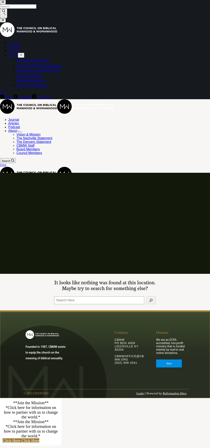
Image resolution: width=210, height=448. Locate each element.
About (13, 130)
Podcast (14, 127)
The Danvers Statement (33, 142)
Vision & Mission (28, 134)
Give (3, 165)
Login (140, 396)
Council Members (29, 153)
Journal (13, 119)
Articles (13, 123)
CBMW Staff (25, 145)
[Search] (8, 160)
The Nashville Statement (34, 138)
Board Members (28, 149)
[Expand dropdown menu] (20, 131)
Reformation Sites (175, 396)
